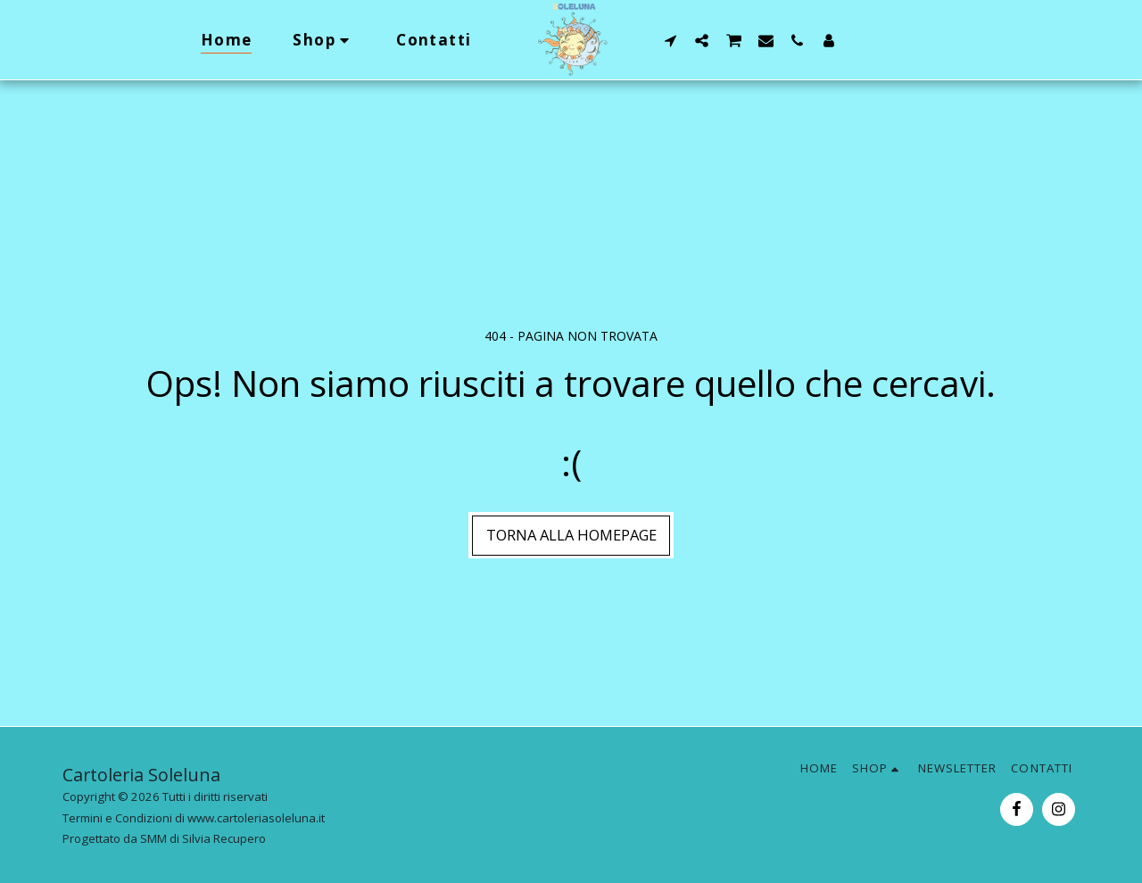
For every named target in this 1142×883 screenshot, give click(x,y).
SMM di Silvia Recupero (203, 838)
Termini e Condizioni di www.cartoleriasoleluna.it (193, 818)
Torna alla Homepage (571, 534)
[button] (670, 40)
